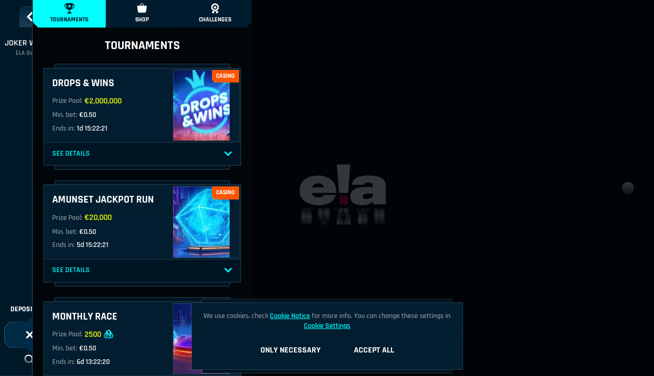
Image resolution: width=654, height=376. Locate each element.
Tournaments (69, 13)
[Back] (29, 16)
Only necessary (290, 350)
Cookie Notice (290, 316)
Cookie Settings (327, 326)
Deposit (29, 309)
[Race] (29, 334)
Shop (142, 13)
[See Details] (228, 154)
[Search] (29, 359)
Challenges (215, 13)
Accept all (374, 350)
